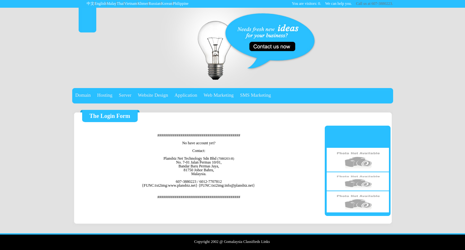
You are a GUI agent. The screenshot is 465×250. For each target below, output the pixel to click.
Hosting (105, 95)
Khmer (142, 3)
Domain (83, 95)
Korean (166, 3)
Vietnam (130, 3)
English (101, 3)
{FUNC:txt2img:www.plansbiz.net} (169, 185)
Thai (120, 3)
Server (125, 95)
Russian (155, 3)
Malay (111, 3)
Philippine (180, 3)
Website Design (153, 95)
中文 (90, 3)
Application (186, 95)
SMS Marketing (255, 95)
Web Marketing (219, 95)
